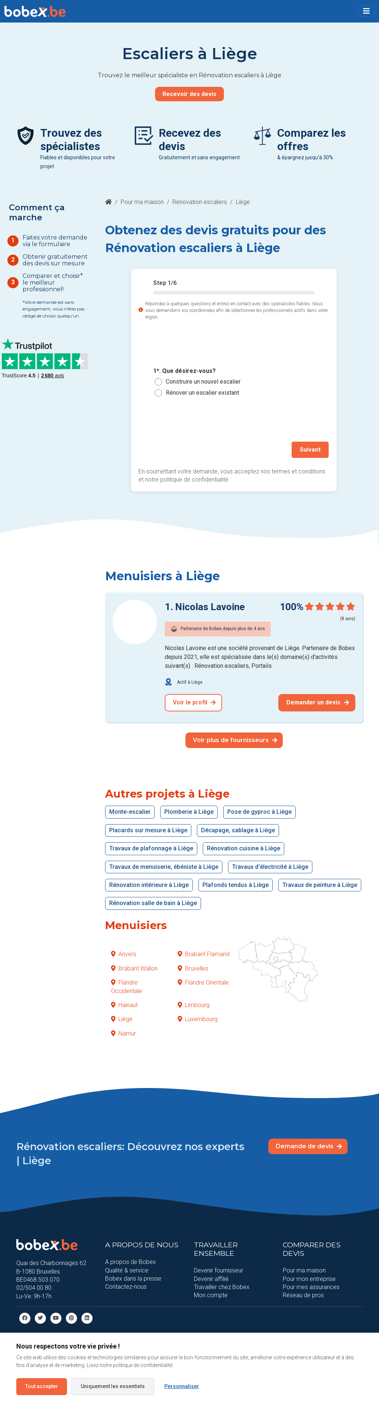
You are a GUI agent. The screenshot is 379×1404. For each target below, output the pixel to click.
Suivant (311, 448)
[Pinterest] (71, 1316)
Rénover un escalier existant (202, 392)
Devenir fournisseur (218, 1268)
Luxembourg (198, 1017)
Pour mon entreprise (309, 1277)
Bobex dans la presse (133, 1277)
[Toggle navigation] (366, 11)
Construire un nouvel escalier (203, 381)
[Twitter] (40, 1316)
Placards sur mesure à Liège (148, 828)
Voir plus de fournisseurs (235, 738)
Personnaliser (181, 1386)
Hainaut (124, 1003)
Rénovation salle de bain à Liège (153, 901)
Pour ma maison (142, 201)
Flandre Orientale (203, 981)
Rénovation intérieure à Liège (149, 883)
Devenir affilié (211, 1277)
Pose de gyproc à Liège (259, 810)
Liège (122, 1017)
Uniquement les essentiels (113, 1386)
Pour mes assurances (311, 1285)
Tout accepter (41, 1386)
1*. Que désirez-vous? (184, 370)
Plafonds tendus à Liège (235, 883)
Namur (123, 1031)
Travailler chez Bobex (221, 1285)
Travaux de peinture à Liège (319, 883)
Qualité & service (126, 1268)
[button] (366, 11)
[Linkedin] (87, 1316)
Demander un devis (317, 700)
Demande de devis (309, 1144)
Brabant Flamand (203, 952)
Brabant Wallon (134, 966)
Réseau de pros (303, 1293)
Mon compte (211, 1293)
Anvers (123, 952)
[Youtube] (55, 1316)
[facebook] (24, 1316)
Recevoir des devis (189, 94)
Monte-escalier (130, 810)
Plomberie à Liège (189, 810)
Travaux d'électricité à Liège (270, 864)
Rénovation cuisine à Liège (243, 846)
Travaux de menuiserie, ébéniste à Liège (163, 864)
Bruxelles (193, 966)
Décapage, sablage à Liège (238, 828)
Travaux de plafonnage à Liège (151, 846)
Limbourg (193, 1003)
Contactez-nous (126, 1285)
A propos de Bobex (130, 1260)
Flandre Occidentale (126, 985)
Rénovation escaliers (199, 201)
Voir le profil (194, 700)
